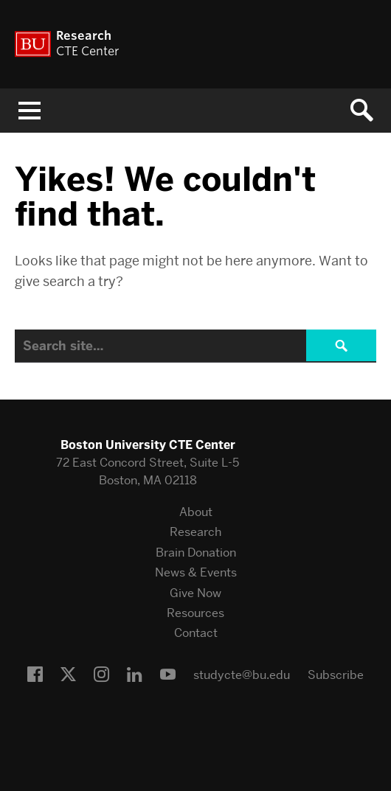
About (195, 512)
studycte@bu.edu (241, 675)
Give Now (195, 593)
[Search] (195, 346)
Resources (195, 613)
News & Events (196, 572)
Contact (196, 633)
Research (195, 532)
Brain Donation (196, 552)
